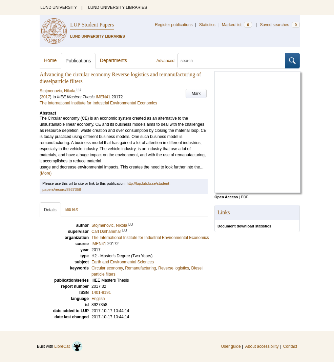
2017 (45, 97)
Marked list (237, 24)
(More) (45, 173)
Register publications (173, 24)
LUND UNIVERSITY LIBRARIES (117, 7)
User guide (231, 346)
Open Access (226, 197)
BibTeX (71, 209)
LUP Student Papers (92, 24)
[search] (231, 60)
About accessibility (262, 346)
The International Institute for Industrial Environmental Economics (98, 103)
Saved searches (280, 24)
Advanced (165, 60)
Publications (78, 60)
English (98, 298)
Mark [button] (196, 93)
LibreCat (68, 346)
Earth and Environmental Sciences (122, 262)
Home (50, 60)
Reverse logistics (173, 268)
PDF (244, 197)
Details (50, 209)
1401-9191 (101, 292)
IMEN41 (103, 97)
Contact (290, 346)
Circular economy (107, 268)
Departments (113, 60)
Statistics (207, 24)
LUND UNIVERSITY (58, 7)
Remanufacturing (140, 268)
